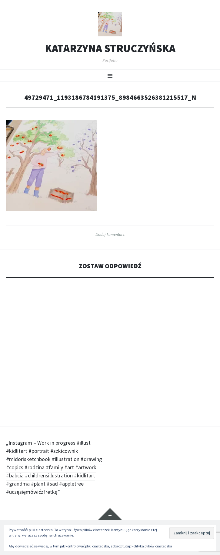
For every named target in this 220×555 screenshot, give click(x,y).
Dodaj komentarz (110, 234)
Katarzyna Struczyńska (110, 48)
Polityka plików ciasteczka (152, 546)
